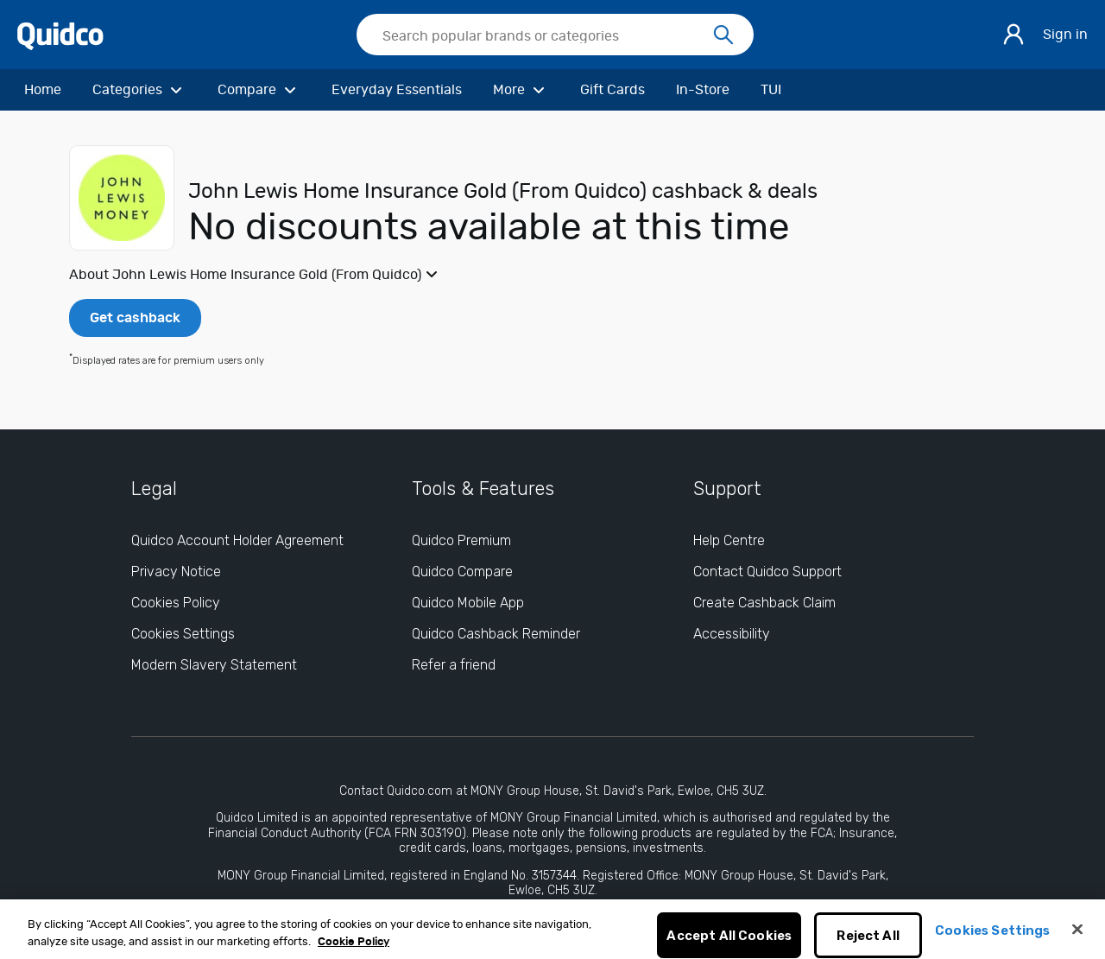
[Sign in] (1013, 34)
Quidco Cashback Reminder (496, 634)
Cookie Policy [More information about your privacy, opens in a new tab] (353, 948)
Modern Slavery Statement (214, 665)
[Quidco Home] (60, 35)
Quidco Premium (461, 540)
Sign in (1065, 34)
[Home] (42, 90)
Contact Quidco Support (767, 571)
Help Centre (729, 540)
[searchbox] (555, 34)
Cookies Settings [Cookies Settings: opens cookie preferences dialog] (183, 634)
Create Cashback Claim (764, 602)
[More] (521, 90)
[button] (552, 274)
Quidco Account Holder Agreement (237, 540)
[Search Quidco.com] (544, 36)
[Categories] (139, 90)
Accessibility (731, 634)
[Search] (723, 35)
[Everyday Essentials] (397, 90)
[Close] (1077, 937)
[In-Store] (702, 90)
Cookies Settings (992, 937)
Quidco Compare (462, 571)
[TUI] (771, 90)
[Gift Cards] (612, 90)
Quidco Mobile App (468, 602)
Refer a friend (454, 665)
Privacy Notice (176, 571)
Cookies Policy (175, 602)
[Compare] (259, 90)
